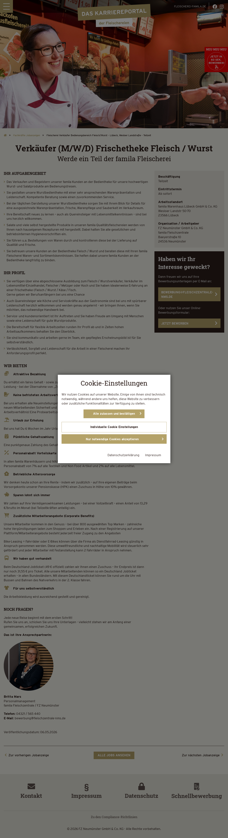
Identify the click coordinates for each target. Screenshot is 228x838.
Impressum (153, 455)
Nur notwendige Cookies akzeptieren (112, 439)
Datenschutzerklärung (123, 455)
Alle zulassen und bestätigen (114, 414)
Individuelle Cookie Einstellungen (114, 427)
